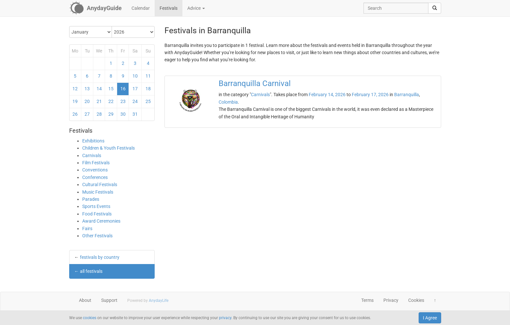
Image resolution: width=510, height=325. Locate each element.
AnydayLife (158, 300)
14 (99, 88)
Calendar (140, 8)
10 (135, 76)
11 (148, 76)
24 (135, 101)
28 (99, 114)
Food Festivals (97, 213)
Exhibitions (93, 140)
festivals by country (99, 257)
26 (75, 114)
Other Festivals (97, 235)
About (85, 300)
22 (111, 101)
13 (87, 88)
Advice (196, 8)
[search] (434, 8)
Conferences (95, 177)
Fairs (87, 228)
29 (111, 114)
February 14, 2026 (327, 94)
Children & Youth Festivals (108, 148)
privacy (225, 318)
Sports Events (96, 206)
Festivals (169, 8)
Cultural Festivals (99, 184)
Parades (90, 199)
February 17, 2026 (370, 94)
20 (87, 101)
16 (123, 88)
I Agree (430, 317)
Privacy (390, 300)
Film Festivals (96, 162)
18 (148, 88)
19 (75, 101)
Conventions (95, 169)
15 (111, 88)
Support (109, 300)
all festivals (91, 271)
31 (135, 114)
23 (123, 101)
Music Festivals (97, 192)
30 (123, 114)
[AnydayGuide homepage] (95, 8)
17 (135, 88)
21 (99, 101)
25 (148, 101)
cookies (89, 318)
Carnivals (91, 155)
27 (87, 114)
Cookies (416, 300)
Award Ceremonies (101, 221)
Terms (367, 300)
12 (75, 88)
